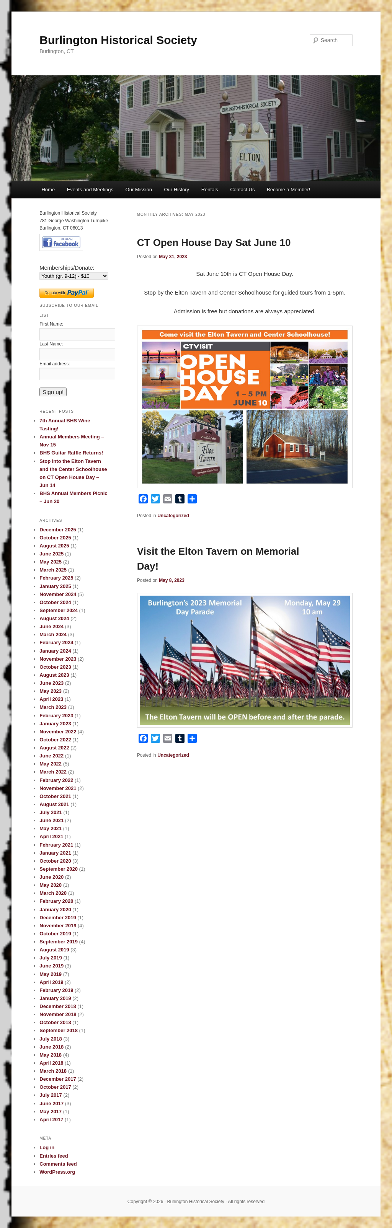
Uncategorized (173, 515)
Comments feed (58, 1164)
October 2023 (55, 667)
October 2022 (55, 740)
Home (48, 189)
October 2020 (55, 861)
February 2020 (56, 901)
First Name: (51, 324)
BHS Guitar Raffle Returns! (71, 453)
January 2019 (55, 998)
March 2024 (53, 634)
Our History (176, 189)
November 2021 (57, 788)
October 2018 (55, 1022)
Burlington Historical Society (118, 40)
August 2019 (54, 950)
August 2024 (54, 618)
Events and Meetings (90, 189)
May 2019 (50, 974)
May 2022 (50, 764)
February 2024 (56, 642)
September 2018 (58, 1030)
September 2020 (58, 869)
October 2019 (55, 933)
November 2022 (57, 732)
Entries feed (53, 1156)
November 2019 (57, 925)
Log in (46, 1147)
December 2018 (57, 1006)
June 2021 (51, 820)
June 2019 (51, 966)
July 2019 (50, 958)
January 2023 (55, 723)
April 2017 (51, 1119)
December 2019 (57, 917)
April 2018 (51, 1063)
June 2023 (51, 683)
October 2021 (55, 796)
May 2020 (50, 885)
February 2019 (56, 990)
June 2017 (51, 1103)
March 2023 (53, 707)
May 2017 (50, 1111)
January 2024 (55, 651)
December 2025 (57, 530)
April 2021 (51, 836)
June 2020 (51, 877)
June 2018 (51, 1047)
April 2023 (51, 699)
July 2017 (50, 1095)
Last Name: (51, 344)
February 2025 (56, 578)
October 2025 (55, 538)
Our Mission (139, 189)
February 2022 (56, 780)
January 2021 (55, 853)
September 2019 (58, 942)
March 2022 (53, 772)
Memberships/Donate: (66, 268)
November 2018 (57, 1014)
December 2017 (57, 1079)
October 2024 (55, 602)
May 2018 (50, 1055)
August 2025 (54, 546)
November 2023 (57, 659)
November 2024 (57, 594)
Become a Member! (288, 189)
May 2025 (50, 562)
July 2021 (50, 812)
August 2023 (54, 675)
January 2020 (55, 909)
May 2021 (50, 828)
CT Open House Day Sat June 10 (214, 242)
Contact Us (242, 189)
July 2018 (50, 1039)
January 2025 (55, 586)
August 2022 (54, 748)
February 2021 (56, 845)
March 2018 (53, 1071)
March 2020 (53, 893)
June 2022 (51, 756)
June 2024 (51, 626)
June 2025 (51, 554)
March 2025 (53, 570)
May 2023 (50, 691)
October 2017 (55, 1087)
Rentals (209, 189)
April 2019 (51, 982)
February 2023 (56, 715)
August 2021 (54, 804)
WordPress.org (57, 1172)
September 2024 (58, 610)
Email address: (54, 363)
